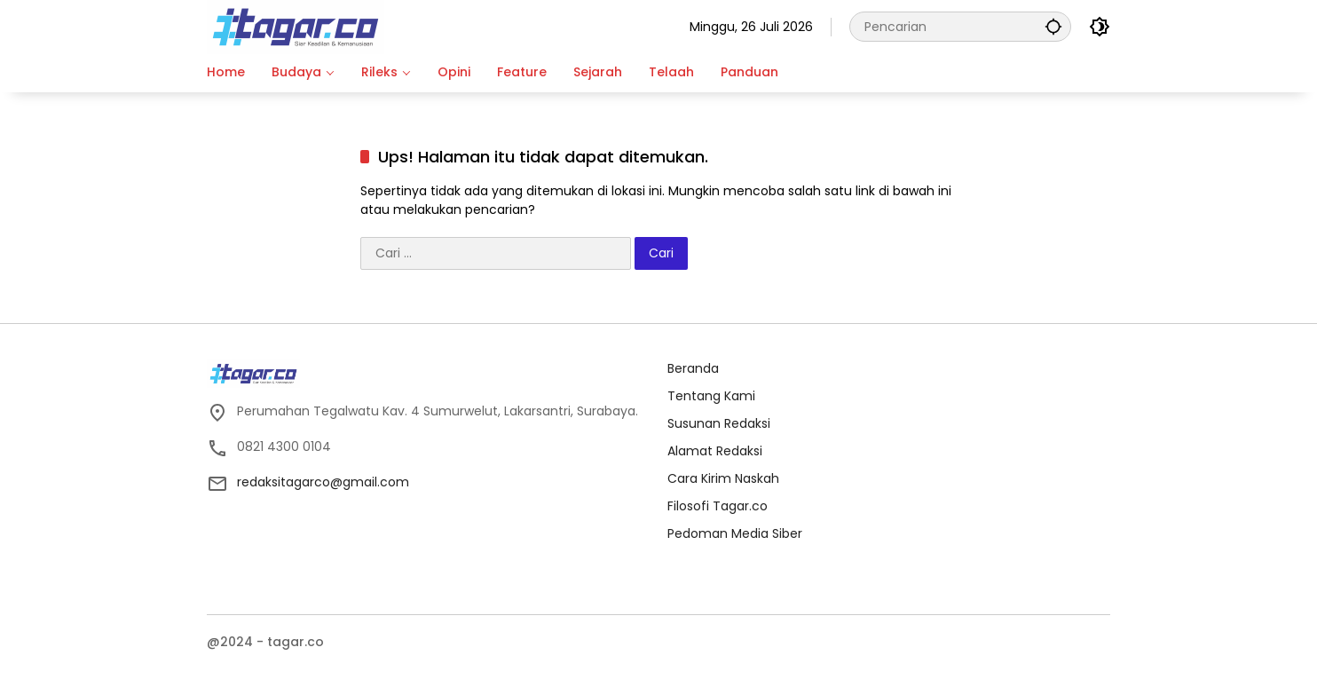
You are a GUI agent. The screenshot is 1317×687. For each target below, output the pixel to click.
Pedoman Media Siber (734, 533)
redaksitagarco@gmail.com (323, 482)
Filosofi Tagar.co (717, 506)
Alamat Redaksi (714, 451)
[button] (1053, 26)
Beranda (693, 368)
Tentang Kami (711, 396)
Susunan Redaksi (718, 423)
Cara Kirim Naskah (723, 478)
